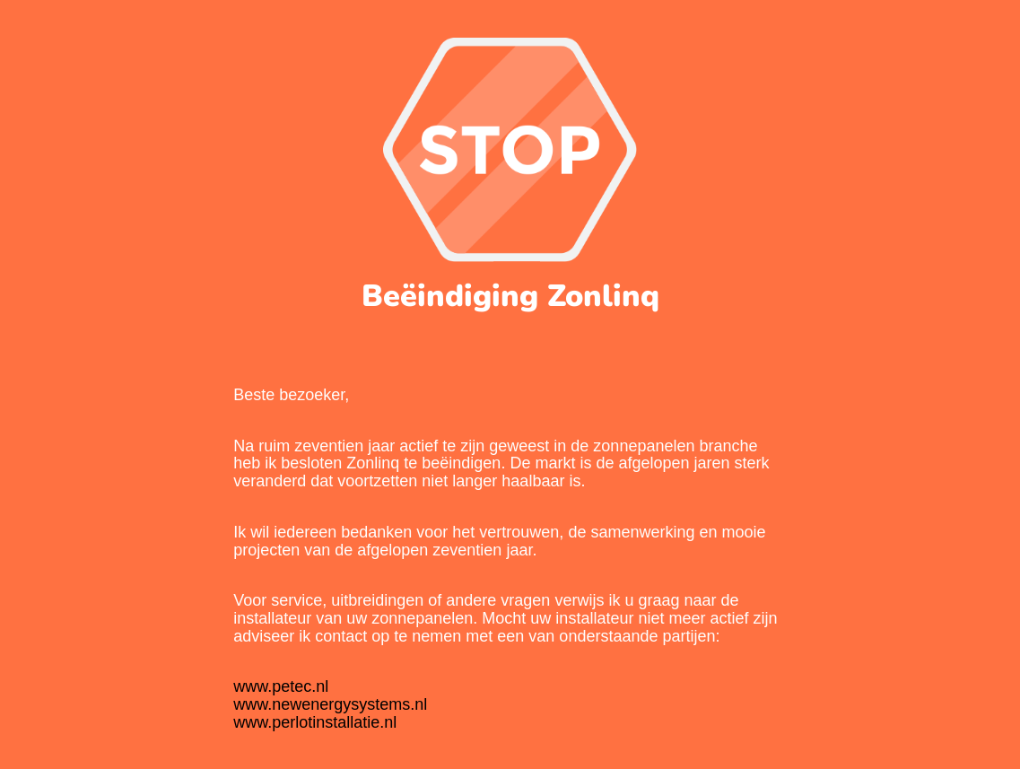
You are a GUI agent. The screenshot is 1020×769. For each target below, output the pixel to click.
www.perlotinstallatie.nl (315, 722)
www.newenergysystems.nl (330, 704)
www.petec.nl (280, 686)
